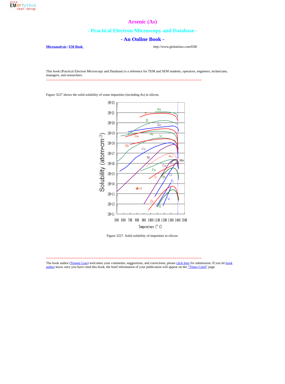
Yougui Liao (79, 263)
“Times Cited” (197, 267)
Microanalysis (56, 46)
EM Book (76, 46)
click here (183, 263)
